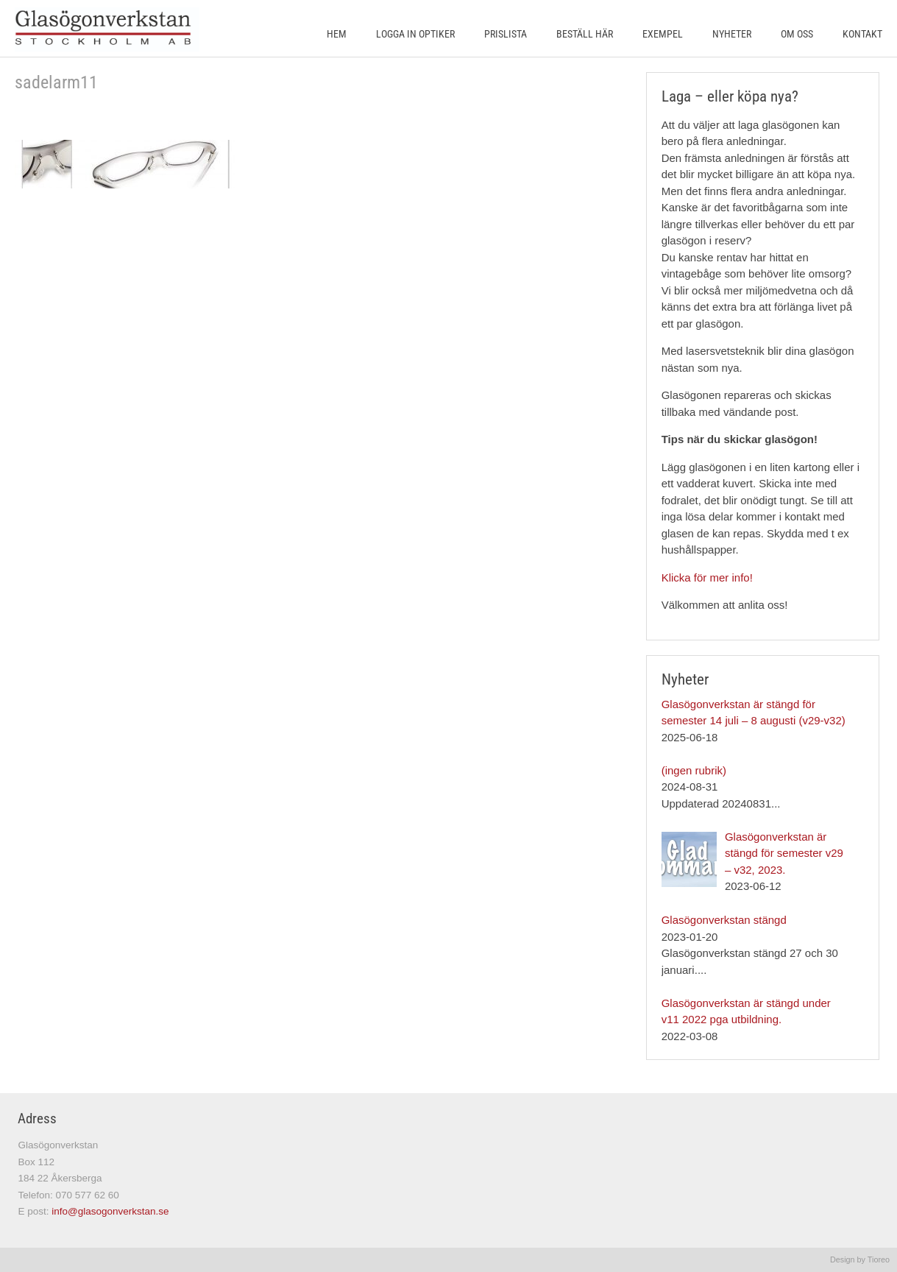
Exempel (662, 34)
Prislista (505, 34)
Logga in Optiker (415, 34)
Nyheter (731, 34)
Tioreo (879, 1259)
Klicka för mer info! (707, 577)
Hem (337, 34)
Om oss (797, 34)
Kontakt (862, 34)
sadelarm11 (56, 82)
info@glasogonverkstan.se (110, 1211)
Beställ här (584, 34)
